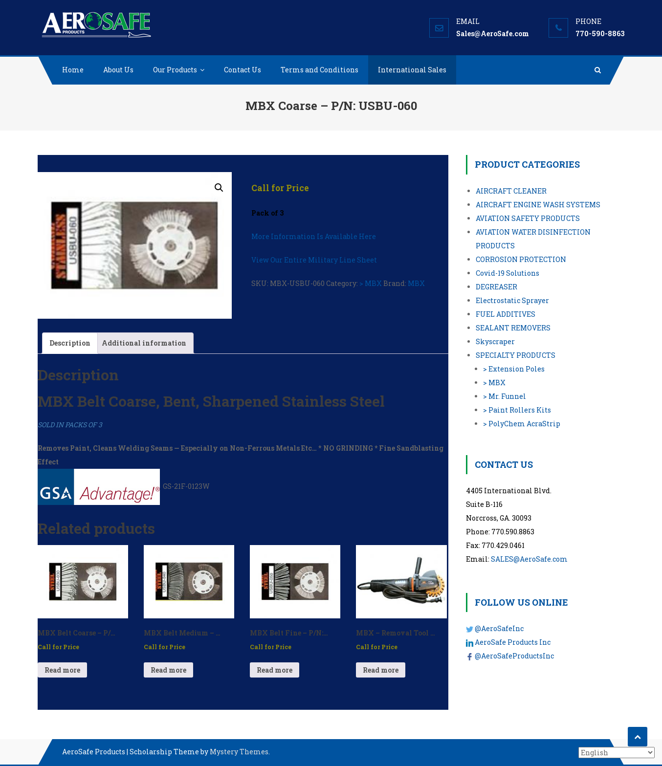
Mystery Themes (239, 751)
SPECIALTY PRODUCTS (515, 355)
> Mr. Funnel (504, 396)
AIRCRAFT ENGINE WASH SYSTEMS (538, 204)
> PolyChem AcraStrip (521, 423)
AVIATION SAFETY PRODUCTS (528, 218)
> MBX (370, 283)
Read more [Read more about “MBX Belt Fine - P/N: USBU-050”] (274, 670)
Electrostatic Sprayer (512, 300)
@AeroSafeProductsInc (514, 655)
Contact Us (242, 69)
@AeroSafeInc (499, 628)
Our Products (175, 69)
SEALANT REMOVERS (513, 327)
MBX (416, 283)
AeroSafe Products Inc (513, 642)
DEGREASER (496, 286)
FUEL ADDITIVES (505, 314)
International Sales (412, 69)
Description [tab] (69, 343)
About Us (118, 69)
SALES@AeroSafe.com (529, 559)
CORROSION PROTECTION (521, 259)
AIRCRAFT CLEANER (511, 191)
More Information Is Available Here (313, 236)
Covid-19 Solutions (507, 273)
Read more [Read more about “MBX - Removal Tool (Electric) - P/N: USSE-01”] (380, 670)
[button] (219, 188)
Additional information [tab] (144, 343)
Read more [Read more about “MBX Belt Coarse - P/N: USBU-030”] (62, 670)
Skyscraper (495, 341)
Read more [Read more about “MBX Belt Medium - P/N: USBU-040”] (168, 670)
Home (73, 69)
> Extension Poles (514, 368)
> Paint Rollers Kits (517, 410)
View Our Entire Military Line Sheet (314, 259)
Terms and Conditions (319, 69)
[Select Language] (616, 752)
